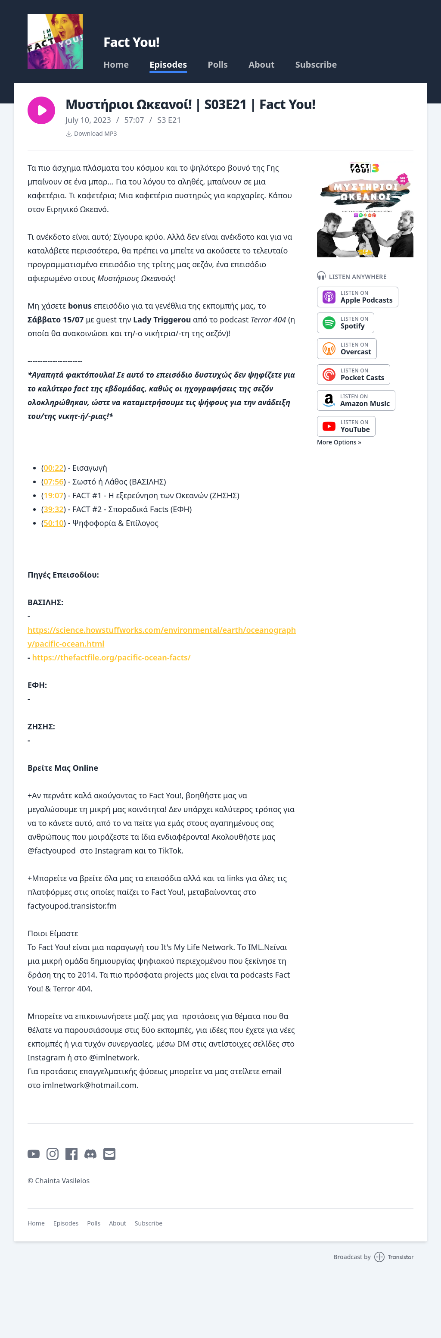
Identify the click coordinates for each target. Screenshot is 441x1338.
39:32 (53, 509)
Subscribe (316, 64)
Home (116, 64)
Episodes (168, 64)
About (261, 64)
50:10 (53, 523)
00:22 (53, 468)
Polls (218, 64)
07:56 (53, 481)
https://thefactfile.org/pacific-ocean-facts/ (111, 657)
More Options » (339, 442)
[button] (41, 110)
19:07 (53, 495)
